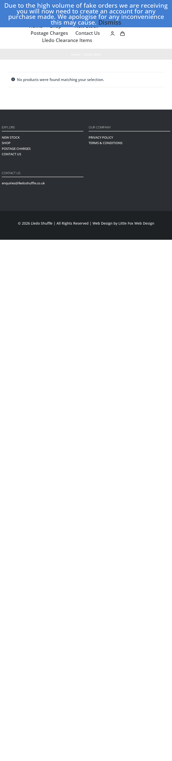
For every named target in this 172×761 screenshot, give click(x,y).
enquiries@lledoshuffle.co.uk (23, 183)
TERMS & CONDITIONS (105, 143)
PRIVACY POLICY (101, 137)
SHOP (6, 143)
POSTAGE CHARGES (16, 148)
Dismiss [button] (109, 22)
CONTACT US (11, 154)
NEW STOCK (11, 137)
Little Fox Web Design (136, 223)
